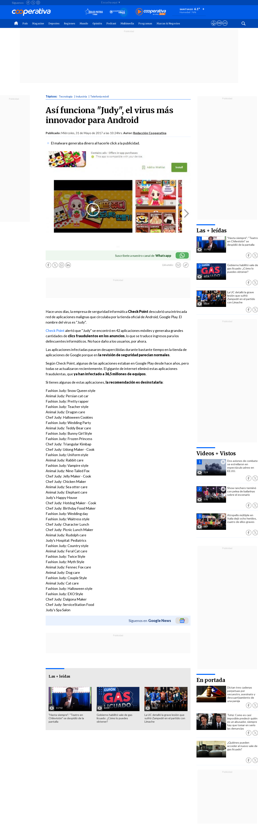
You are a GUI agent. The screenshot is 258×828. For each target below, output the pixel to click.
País (25, 23)
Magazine (38, 23)
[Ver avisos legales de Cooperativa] (213, 27)
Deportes (54, 23)
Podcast (111, 23)
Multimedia (127, 23)
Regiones (69, 23)
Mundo (84, 23)
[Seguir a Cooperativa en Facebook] (28, 2)
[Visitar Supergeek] (225, 27)
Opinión (97, 23)
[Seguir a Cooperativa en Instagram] (38, 2)
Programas (145, 23)
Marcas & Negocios (168, 23)
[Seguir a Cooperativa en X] (33, 2)
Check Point (55, 330)
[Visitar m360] (219, 27)
